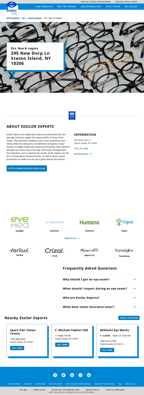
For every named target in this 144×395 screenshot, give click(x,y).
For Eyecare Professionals (78, 384)
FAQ (120, 384)
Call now (17, 348)
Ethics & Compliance (115, 390)
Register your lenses (105, 384)
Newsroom (40, 384)
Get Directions (81, 154)
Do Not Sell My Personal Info (66, 390)
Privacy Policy (92, 390)
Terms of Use (39, 390)
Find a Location (129, 317)
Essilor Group (55, 384)
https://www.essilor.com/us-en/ (26, 168)
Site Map (23, 390)
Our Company (15, 384)
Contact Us (130, 384)
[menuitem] (96, 2)
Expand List (70, 238)
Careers (28, 384)
